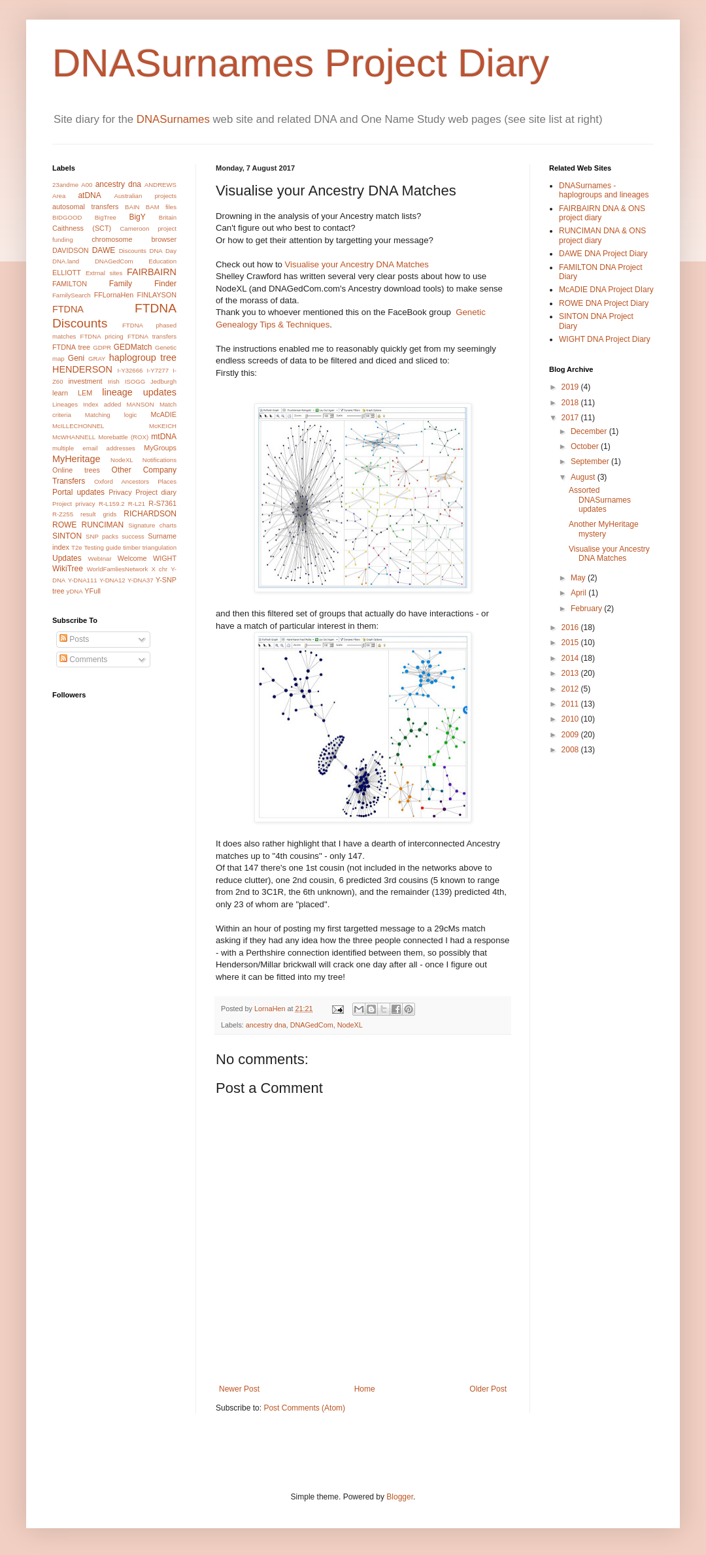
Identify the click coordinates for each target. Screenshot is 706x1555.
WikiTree (67, 568)
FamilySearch (71, 295)
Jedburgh (163, 381)
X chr (159, 569)
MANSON (140, 404)
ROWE (64, 524)
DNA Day (162, 250)
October (586, 446)
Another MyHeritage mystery (604, 529)
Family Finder (142, 283)
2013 (571, 673)
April (579, 592)
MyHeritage (76, 459)
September (591, 461)
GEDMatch (133, 347)
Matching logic (111, 414)
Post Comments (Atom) (304, 1408)
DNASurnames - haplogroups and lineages (603, 190)
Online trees (76, 470)
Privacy (120, 492)
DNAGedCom (311, 1025)
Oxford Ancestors (121, 481)
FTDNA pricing (102, 336)
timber (132, 547)
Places (167, 481)
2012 (571, 689)
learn (60, 393)
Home (364, 1389)
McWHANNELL (73, 437)
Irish (114, 381)
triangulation (159, 547)
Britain (167, 217)
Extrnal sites (104, 272)
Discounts (132, 250)
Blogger (399, 1496)
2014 (571, 658)
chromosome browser (134, 239)
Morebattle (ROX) (123, 437)
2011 (571, 704)
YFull (92, 591)
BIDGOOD (67, 217)
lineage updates (139, 392)
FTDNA (68, 309)
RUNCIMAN (103, 524)
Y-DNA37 (140, 580)
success (133, 536)
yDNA (75, 591)
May (579, 577)
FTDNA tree (71, 347)
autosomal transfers (85, 206)
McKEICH (162, 425)
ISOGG (135, 381)
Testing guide (103, 547)
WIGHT (164, 558)
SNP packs (102, 536)
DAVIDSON (70, 250)
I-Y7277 (157, 370)
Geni (76, 358)
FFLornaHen (114, 295)
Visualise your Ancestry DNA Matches (357, 264)
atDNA (89, 195)
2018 (571, 402)
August (584, 477)
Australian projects (145, 195)
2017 (571, 417)
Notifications (159, 459)
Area (58, 195)
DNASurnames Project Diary (300, 63)
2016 (571, 627)
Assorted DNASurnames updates (600, 500)
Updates (67, 558)
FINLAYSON (156, 295)
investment (85, 381)
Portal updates (78, 492)
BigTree (105, 217)
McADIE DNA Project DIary (606, 289)
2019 (571, 387)
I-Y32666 (130, 370)
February (587, 608)
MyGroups (160, 448)
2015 (571, 642)
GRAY (96, 358)
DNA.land (65, 261)
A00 (86, 184)
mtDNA (163, 436)
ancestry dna (266, 1025)
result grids (98, 514)
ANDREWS (160, 184)
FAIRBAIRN (151, 272)
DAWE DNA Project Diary (603, 253)
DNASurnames (173, 119)
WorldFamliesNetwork (117, 569)
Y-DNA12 (112, 580)
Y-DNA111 (82, 580)
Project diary (155, 492)
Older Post (488, 1389)
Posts (74, 639)
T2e (76, 547)
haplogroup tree (142, 357)
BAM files (161, 206)
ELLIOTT (66, 272)
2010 (571, 719)
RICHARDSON (150, 513)
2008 (571, 749)
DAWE (104, 250)
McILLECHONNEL (78, 425)
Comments (83, 659)
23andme (65, 184)
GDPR (102, 347)
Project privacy (73, 503)
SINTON (67, 536)
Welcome (132, 558)
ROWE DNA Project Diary (603, 303)
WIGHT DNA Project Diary (604, 339)
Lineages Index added (86, 404)
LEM (85, 393)
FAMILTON (69, 284)
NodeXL (350, 1025)
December (590, 431)
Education (162, 261)
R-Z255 (62, 514)
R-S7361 (162, 503)
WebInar (100, 558)
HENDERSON (82, 369)
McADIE (163, 414)
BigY (137, 217)
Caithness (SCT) (81, 228)
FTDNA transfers (151, 336)
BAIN (132, 206)
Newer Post (239, 1389)
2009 (571, 734)
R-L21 (136, 503)
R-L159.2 (111, 503)
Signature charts (152, 525)
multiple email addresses (93, 448)
